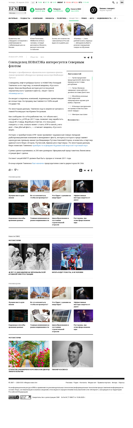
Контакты (83, 382)
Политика (61, 18)
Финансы (49, 18)
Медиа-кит (92, 382)
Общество (74, 18)
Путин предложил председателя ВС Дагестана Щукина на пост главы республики (79, 81)
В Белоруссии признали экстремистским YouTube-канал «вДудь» (79, 108)
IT (115, 18)
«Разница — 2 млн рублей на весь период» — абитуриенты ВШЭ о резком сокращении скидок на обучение (83, 42)
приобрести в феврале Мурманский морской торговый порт (60, 145)
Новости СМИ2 (14, 236)
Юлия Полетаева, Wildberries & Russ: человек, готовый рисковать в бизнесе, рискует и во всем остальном (38, 43)
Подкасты (25, 18)
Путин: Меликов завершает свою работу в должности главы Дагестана (79, 90)
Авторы (114, 382)
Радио (76, 382)
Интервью (13, 18)
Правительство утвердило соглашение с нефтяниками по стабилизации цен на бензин (18, 42)
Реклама (69, 382)
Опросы (121, 382)
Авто (92, 18)
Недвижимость (104, 18)
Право (84, 18)
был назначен (38, 163)
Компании (38, 18)
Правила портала (104, 382)
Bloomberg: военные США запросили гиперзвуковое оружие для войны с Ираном (78, 99)
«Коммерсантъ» (16, 93)
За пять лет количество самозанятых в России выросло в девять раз (61, 40)
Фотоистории (15, 240)
